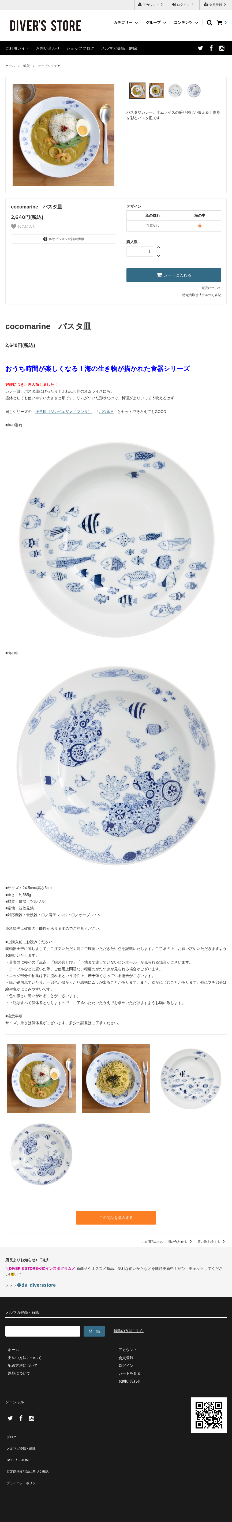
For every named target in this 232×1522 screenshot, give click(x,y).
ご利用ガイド (17, 48)
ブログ (11, 1434)
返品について (211, 288)
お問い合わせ (48, 48)
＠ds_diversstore (36, 1283)
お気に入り (23, 226)
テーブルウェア (49, 66)
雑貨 (26, 66)
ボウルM (106, 411)
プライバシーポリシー (24, 1465)
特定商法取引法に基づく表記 (29, 1458)
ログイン (183, 4)
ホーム (10, 66)
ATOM (21, 1450)
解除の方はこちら (129, 1329)
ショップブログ (80, 48)
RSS (9, 1450)
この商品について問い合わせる (168, 1240)
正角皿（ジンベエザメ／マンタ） (63, 411)
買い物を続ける (212, 1240)
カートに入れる (174, 275)
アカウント (151, 4)
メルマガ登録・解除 (119, 48)
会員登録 (215, 4)
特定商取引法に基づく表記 (201, 295)
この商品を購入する (116, 1217)
